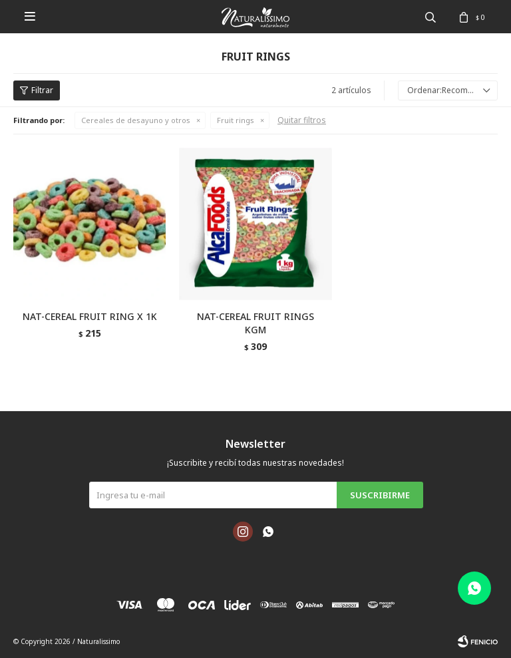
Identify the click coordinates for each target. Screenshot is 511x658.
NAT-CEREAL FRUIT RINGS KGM (255, 323)
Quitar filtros (301, 120)
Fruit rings (235, 120)
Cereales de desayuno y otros (135, 120)
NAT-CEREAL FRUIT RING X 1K (90, 316)
